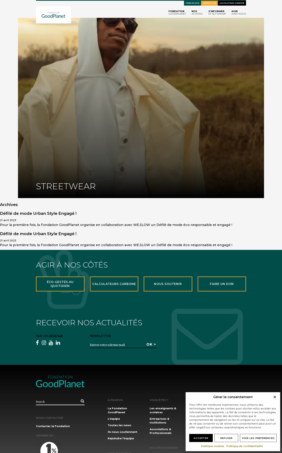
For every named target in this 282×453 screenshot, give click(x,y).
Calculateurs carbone (232, 3)
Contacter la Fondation (53, 426)
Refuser (226, 438)
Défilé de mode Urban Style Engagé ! (38, 213)
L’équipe (114, 418)
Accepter (201, 438)
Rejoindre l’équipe (121, 438)
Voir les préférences (258, 438)
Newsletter (209, 3)
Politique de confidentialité (244, 446)
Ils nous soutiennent (122, 432)
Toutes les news (119, 425)
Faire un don (192, 3)
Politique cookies (213, 446)
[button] (275, 397)
